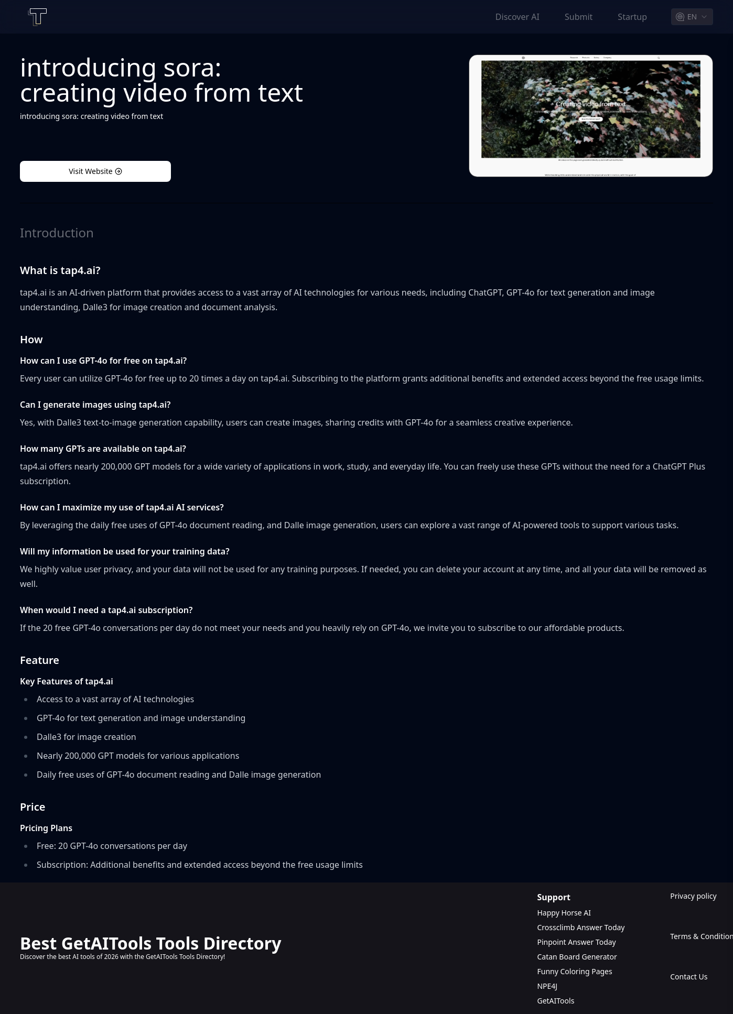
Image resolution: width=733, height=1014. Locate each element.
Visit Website (95, 171)
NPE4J (547, 986)
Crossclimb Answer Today (580, 927)
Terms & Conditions (691, 936)
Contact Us (688, 977)
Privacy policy (691, 896)
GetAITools (555, 1001)
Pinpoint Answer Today (576, 942)
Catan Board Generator (577, 957)
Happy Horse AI (564, 913)
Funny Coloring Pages (574, 971)
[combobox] (692, 16)
